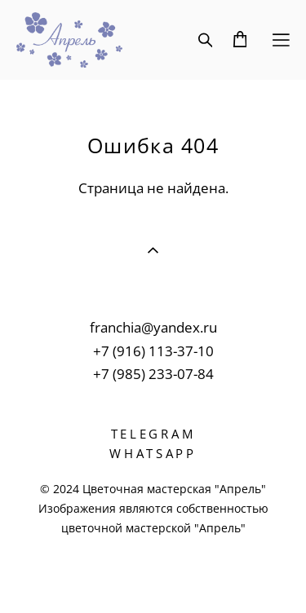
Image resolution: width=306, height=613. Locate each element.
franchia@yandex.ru (153, 327)
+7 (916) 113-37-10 (153, 351)
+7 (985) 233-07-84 (153, 373)
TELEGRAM (153, 434)
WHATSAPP (153, 453)
